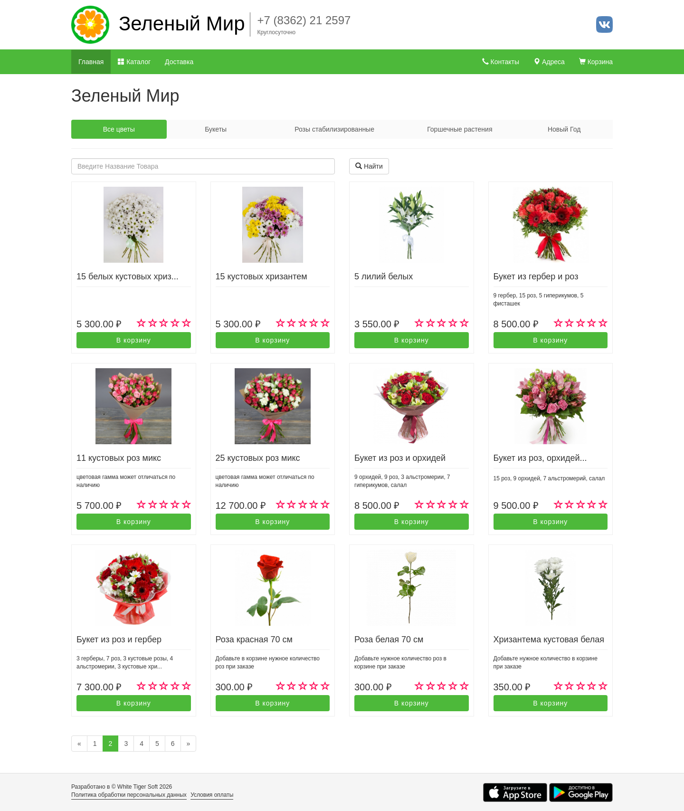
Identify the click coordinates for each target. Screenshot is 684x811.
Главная (91, 62)
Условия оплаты (211, 795)
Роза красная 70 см (254, 639)
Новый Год (564, 129)
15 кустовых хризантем (261, 276)
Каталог (134, 62)
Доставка (179, 62)
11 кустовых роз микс (118, 458)
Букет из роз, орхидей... (540, 458)
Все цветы (119, 129)
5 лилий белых (383, 276)
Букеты (216, 129)
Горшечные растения (459, 129)
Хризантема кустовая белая (549, 639)
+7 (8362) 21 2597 (304, 20)
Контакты (500, 62)
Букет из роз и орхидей (400, 458)
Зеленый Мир (182, 23)
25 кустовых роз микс (258, 458)
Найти (369, 166)
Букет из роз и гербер (119, 639)
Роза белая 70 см (388, 639)
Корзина (596, 62)
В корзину (133, 340)
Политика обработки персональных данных (129, 795)
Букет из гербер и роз (536, 276)
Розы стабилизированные (334, 129)
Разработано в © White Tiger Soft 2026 (121, 786)
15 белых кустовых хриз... (127, 276)
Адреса (549, 62)
